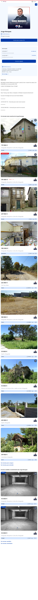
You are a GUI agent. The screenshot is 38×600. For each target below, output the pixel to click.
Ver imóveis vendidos (6, 541)
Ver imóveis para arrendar (7, 465)
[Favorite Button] (35, 120)
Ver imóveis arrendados (6, 543)
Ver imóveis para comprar (7, 463)
